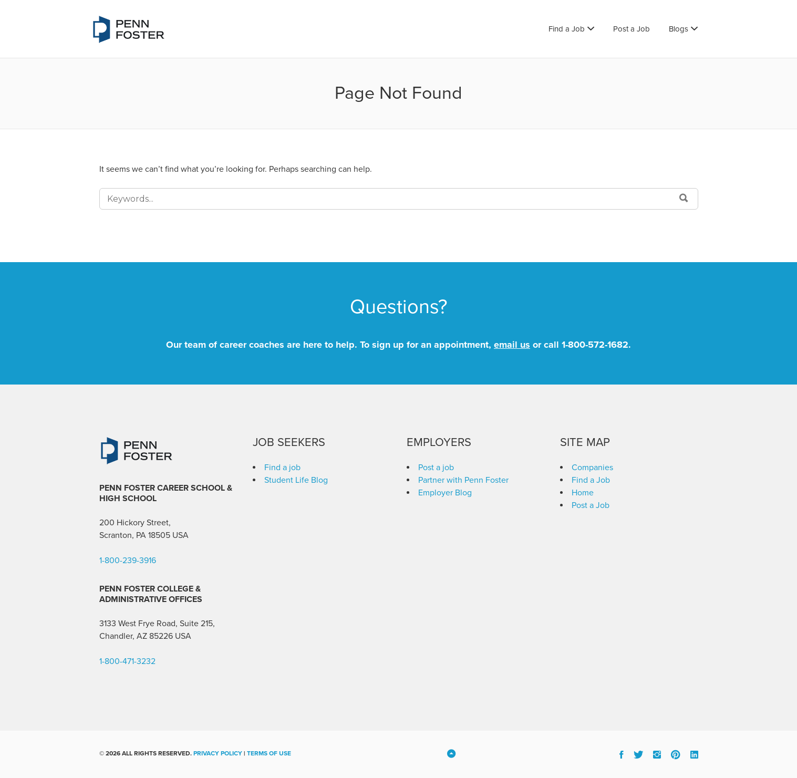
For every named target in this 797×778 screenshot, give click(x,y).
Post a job (436, 467)
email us (512, 344)
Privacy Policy (217, 753)
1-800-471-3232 (127, 661)
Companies (592, 467)
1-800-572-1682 (595, 344)
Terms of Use (269, 753)
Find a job (282, 467)
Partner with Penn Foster (463, 480)
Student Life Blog (296, 480)
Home (583, 492)
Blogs (678, 29)
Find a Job (566, 29)
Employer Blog (445, 492)
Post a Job (631, 29)
